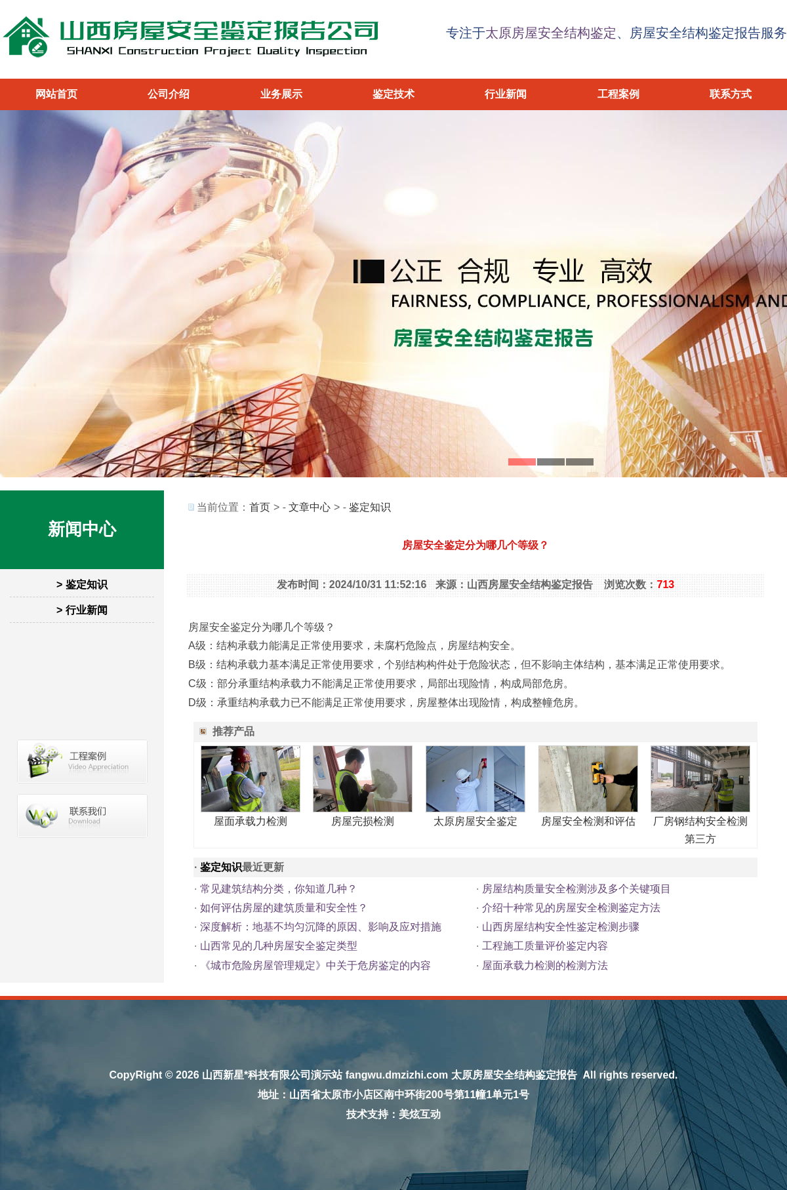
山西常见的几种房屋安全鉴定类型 (278, 945)
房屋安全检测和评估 (588, 821)
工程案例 (618, 94)
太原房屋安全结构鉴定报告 (514, 1075)
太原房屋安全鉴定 (475, 821)
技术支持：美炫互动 (393, 1114)
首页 (259, 507)
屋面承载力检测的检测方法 (545, 965)
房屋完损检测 (362, 821)
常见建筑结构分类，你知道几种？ (278, 888)
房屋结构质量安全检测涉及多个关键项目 (576, 888)
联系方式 (731, 94)
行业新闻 (506, 94)
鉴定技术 (393, 94)
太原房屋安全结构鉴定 (550, 33)
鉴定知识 (370, 507)
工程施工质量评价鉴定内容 (545, 945)
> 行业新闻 (82, 610)
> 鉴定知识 (82, 584)
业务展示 (281, 94)
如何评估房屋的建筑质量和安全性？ (284, 907)
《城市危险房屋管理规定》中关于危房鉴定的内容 (315, 965)
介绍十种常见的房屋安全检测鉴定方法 (571, 907)
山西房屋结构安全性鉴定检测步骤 (560, 926)
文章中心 (310, 507)
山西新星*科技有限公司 (256, 1075)
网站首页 (56, 94)
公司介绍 (169, 94)
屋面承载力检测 (250, 821)
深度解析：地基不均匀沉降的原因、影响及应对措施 (320, 926)
